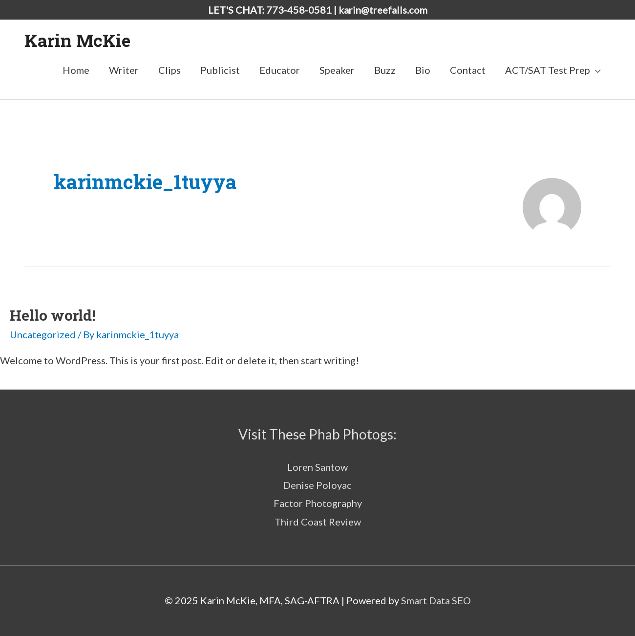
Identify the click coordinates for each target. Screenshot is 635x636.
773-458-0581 (299, 10)
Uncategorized (43, 334)
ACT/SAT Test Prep (547, 70)
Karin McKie (77, 40)
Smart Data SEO (436, 600)
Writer (124, 70)
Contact (468, 70)
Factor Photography (318, 503)
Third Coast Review (318, 521)
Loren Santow (317, 467)
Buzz (385, 70)
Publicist (220, 70)
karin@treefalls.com (383, 10)
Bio (422, 70)
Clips (169, 70)
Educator (279, 70)
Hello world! (53, 315)
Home (76, 70)
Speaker (337, 70)
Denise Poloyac (317, 485)
